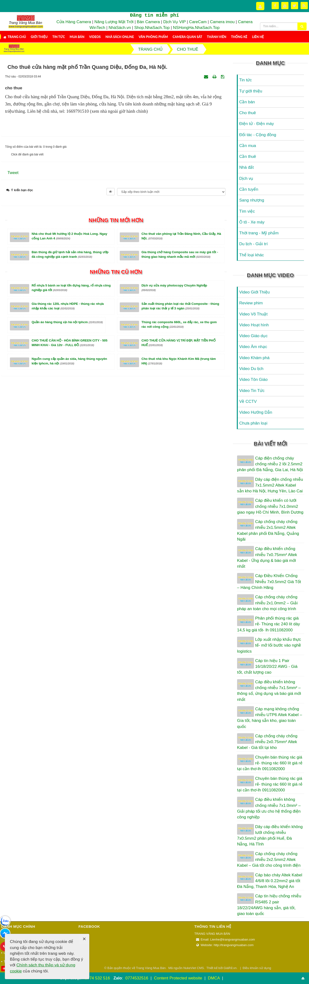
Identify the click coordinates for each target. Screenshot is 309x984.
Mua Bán (77, 37)
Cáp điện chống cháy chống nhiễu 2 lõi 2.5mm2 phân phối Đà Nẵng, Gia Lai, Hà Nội (270, 464)
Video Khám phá (254, 358)
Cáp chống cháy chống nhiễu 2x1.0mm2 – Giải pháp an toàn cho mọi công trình (267, 603)
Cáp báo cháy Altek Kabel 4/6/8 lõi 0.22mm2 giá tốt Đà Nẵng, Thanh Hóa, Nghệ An (269, 881)
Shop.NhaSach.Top (152, 27)
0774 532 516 (97, 978)
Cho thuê (247, 113)
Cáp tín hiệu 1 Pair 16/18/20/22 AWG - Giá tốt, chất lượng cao (267, 666)
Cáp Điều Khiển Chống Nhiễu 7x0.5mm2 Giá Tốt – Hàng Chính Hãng (269, 581)
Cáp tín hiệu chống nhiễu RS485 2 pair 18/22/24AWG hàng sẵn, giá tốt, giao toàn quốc (269, 905)
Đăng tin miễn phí (154, 15)
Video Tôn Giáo (253, 379)
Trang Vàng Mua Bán (151, 968)
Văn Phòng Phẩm (153, 37)
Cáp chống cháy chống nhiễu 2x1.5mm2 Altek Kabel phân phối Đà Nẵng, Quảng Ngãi (268, 530)
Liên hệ (258, 37)
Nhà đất (246, 167)
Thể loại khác (251, 255)
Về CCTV (248, 401)
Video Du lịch (251, 368)
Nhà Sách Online (119, 37)
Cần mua (247, 145)
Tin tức (58, 37)
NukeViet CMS (193, 968)
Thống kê (239, 37)
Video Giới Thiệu (254, 292)
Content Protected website (178, 978)
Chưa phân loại (253, 423)
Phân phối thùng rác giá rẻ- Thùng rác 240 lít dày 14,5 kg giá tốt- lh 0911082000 (268, 624)
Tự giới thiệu (250, 91)
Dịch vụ (246, 178)
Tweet (12, 172)
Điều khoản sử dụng (257, 968)
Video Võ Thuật (253, 314)
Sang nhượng (251, 200)
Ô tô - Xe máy (252, 222)
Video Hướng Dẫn (255, 412)
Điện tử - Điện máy (256, 123)
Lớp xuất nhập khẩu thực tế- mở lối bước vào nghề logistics (269, 645)
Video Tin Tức (252, 390)
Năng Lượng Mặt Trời (113, 22)
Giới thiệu (39, 37)
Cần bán (247, 102)
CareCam (198, 22)
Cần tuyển (248, 189)
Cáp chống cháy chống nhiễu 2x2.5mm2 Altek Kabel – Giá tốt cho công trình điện (269, 859)
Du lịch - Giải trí (253, 244)
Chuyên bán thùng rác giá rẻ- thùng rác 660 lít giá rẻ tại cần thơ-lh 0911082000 (269, 763)
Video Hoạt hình (254, 325)
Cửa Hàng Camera (73, 22)
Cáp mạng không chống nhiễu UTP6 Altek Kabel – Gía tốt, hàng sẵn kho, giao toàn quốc (269, 718)
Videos (95, 37)
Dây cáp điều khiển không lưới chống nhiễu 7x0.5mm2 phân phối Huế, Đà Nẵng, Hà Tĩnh (270, 835)
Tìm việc (247, 211)
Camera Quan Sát (187, 37)
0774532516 (136, 978)
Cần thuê (247, 156)
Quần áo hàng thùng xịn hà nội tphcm (67, 322)
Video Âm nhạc (253, 346)
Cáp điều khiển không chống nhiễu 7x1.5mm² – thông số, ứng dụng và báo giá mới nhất (269, 691)
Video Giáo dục (253, 336)
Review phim (251, 303)
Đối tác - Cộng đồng (257, 135)
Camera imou (222, 22)
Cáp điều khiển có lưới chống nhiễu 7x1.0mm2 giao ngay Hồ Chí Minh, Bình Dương (270, 506)
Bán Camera (148, 22)
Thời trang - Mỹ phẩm (259, 233)
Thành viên (216, 37)
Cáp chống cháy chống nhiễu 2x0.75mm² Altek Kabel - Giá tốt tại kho (267, 742)
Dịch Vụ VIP (174, 22)
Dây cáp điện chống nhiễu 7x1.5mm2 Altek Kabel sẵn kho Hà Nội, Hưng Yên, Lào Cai (270, 485)
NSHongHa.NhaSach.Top (196, 27)
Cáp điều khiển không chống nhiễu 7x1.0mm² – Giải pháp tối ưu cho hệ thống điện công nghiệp (269, 808)
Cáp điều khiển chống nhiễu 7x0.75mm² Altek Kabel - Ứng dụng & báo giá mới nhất (267, 557)
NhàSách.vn (120, 27)
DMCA (214, 978)
